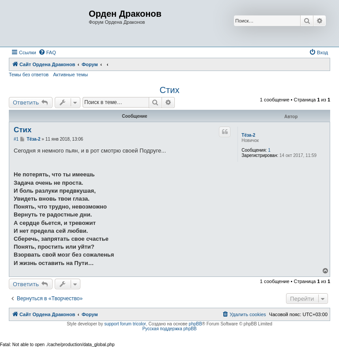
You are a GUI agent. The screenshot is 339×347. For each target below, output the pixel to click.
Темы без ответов (29, 74)
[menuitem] (47, 52)
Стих (170, 90)
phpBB (195, 323)
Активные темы (70, 74)
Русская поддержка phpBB (169, 328)
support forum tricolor (125, 323)
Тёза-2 (248, 135)
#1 (16, 139)
